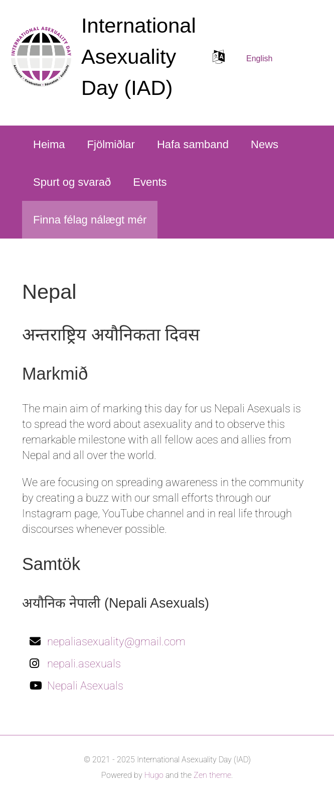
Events (149, 182)
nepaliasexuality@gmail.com (116, 641)
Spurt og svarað (72, 182)
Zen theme (212, 775)
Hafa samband (193, 144)
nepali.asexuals (84, 663)
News (264, 144)
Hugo (153, 775)
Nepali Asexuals (85, 685)
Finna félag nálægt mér (89, 219)
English (259, 58)
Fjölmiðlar (111, 144)
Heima (49, 144)
